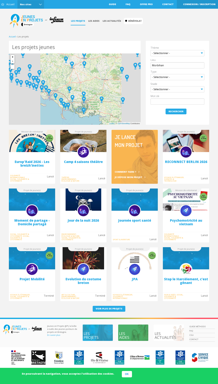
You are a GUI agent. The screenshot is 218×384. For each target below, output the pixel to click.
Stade (154, 84)
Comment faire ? (125, 171)
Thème (155, 47)
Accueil (10, 4)
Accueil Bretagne (38, 21)
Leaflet (111, 123)
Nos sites (25, 4)
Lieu (153, 60)
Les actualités (112, 20)
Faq (128, 4)
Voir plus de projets (109, 308)
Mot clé (155, 96)
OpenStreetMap (124, 123)
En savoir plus (53, 335)
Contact (168, 4)
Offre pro (146, 4)
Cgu (191, 335)
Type (154, 71)
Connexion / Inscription (199, 4)
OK (127, 374)
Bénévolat (133, 20)
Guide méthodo (197, 326)
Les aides (93, 20)
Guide (112, 4)
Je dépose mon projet (128, 177)
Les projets (78, 20)
